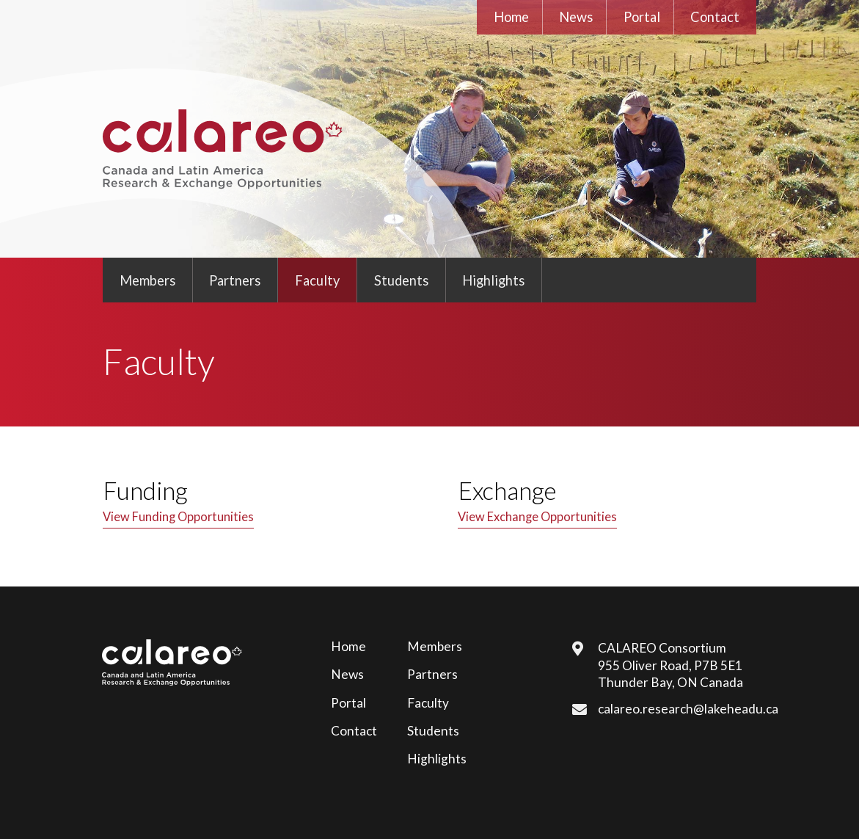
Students (401, 280)
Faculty (317, 280)
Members (147, 280)
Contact (714, 17)
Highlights (493, 280)
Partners (234, 280)
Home (511, 17)
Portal (642, 17)
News (576, 17)
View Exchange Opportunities (537, 516)
